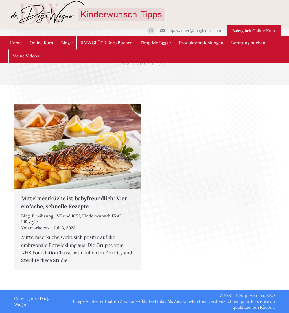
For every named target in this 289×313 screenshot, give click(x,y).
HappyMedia (251, 295)
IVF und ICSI (67, 216)
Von (35, 227)
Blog (25, 216)
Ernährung (42, 216)
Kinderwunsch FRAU (102, 216)
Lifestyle (29, 222)
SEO (270, 295)
